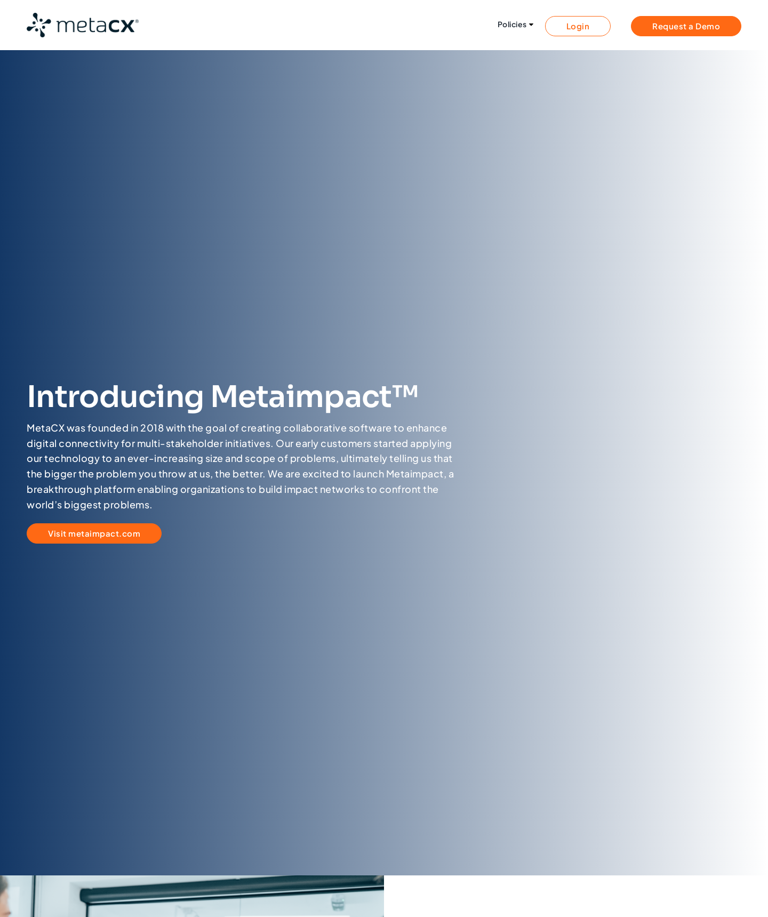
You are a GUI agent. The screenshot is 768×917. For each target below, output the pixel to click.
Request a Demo (686, 26)
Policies (512, 24)
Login (578, 26)
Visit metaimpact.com (94, 533)
